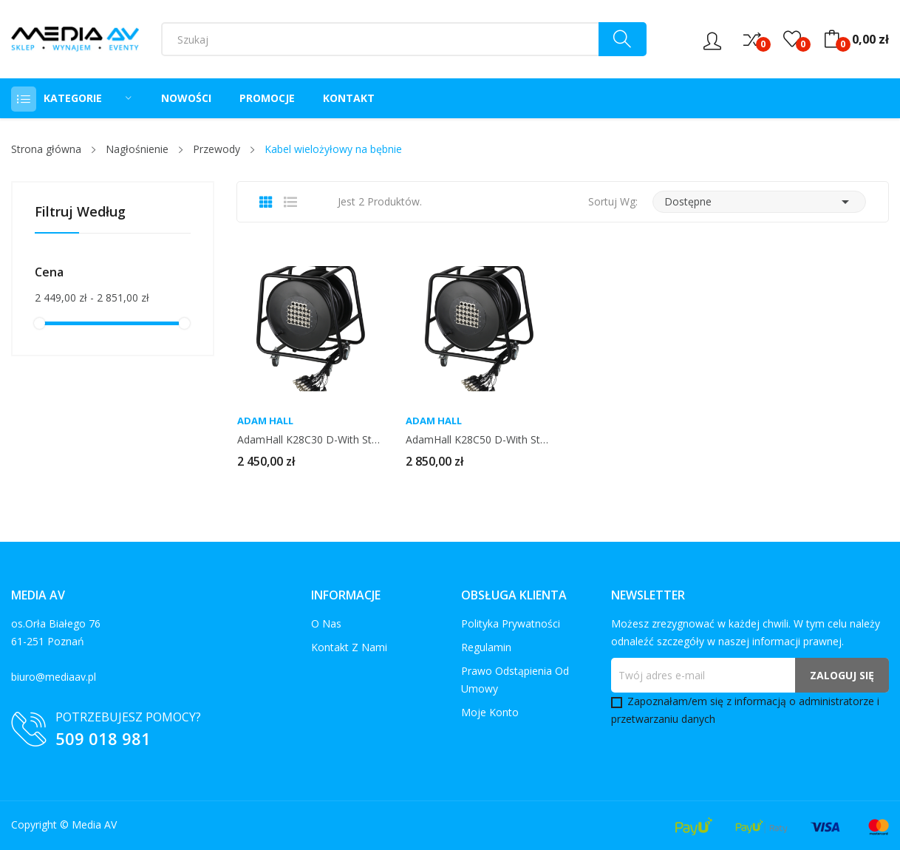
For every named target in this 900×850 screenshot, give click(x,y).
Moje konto (490, 712)
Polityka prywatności (510, 623)
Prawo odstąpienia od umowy (515, 680)
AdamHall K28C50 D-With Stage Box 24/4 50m (478, 439)
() (792, 39)
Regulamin (486, 647)
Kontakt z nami (349, 647)
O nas (326, 623)
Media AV (94, 824)
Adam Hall (265, 421)
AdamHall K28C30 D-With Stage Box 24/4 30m (309, 439)
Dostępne (759, 202)
